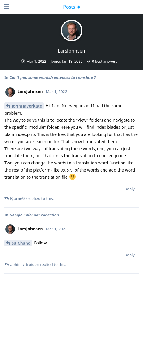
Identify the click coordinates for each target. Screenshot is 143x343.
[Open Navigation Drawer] (6, 7)
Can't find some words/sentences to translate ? (53, 77)
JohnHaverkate (27, 106)
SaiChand (21, 243)
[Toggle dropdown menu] (72, 7)
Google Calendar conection (34, 215)
